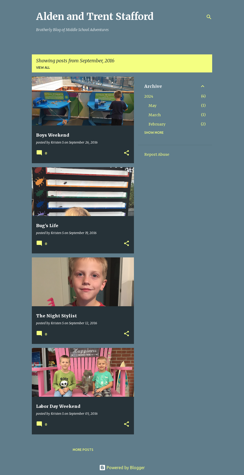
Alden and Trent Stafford (95, 17)
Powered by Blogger (122, 467)
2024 (148, 96)
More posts (83, 449)
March (155, 115)
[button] (126, 153)
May (152, 105)
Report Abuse (156, 154)
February (157, 124)
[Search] (209, 17)
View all (43, 67)
